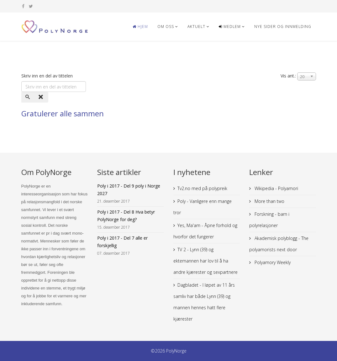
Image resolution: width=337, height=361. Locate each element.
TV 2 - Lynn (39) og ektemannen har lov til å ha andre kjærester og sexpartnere (205, 261)
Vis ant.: (288, 76)
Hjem (140, 26)
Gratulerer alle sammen (62, 113)
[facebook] (23, 6)
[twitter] (31, 6)
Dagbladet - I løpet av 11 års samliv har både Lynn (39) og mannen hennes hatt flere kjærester (204, 302)
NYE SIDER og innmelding (282, 26)
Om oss (165, 26)
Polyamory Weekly (272, 262)
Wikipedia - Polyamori (275, 188)
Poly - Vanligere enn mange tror (202, 206)
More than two (268, 201)
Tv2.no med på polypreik (202, 188)
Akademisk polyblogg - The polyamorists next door (278, 243)
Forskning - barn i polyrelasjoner (269, 219)
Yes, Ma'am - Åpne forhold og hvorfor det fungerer (205, 231)
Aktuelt (196, 26)
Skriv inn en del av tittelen (47, 76)
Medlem (230, 26)
